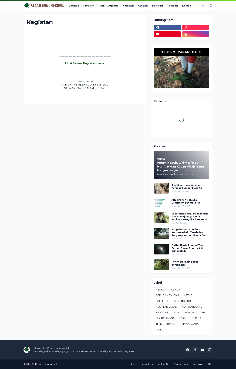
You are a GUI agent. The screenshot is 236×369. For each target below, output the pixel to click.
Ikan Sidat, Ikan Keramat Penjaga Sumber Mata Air (187, 186)
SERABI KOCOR (165, 318)
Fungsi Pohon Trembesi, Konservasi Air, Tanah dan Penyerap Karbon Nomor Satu (189, 232)
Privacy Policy (180, 364)
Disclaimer (198, 364)
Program (88, 5)
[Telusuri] (209, 5)
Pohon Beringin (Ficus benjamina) (185, 263)
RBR (101, 5)
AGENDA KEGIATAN (167, 295)
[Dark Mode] (204, 5)
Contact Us (163, 364)
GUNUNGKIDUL (183, 301)
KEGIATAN (162, 312)
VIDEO (160, 329)
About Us (147, 364)
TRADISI (171, 324)
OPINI (176, 312)
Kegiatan (128, 5)
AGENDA (175, 289)
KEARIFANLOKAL (192, 306)
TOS (210, 364)
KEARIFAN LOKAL (166, 306)
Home (134, 364)
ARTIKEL (189, 295)
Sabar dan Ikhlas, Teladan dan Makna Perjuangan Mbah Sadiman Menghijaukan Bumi (190, 216)
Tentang (172, 5)
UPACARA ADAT (190, 324)
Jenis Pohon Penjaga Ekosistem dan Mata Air (186, 201)
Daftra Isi (157, 5)
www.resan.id (84, 81)
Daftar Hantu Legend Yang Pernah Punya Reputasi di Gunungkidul (188, 248)
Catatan (143, 5)
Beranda (74, 5)
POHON (190, 312)
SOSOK (183, 318)
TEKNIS (196, 318)
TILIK (159, 324)
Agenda (113, 5)
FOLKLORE (162, 301)
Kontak (186, 5)
